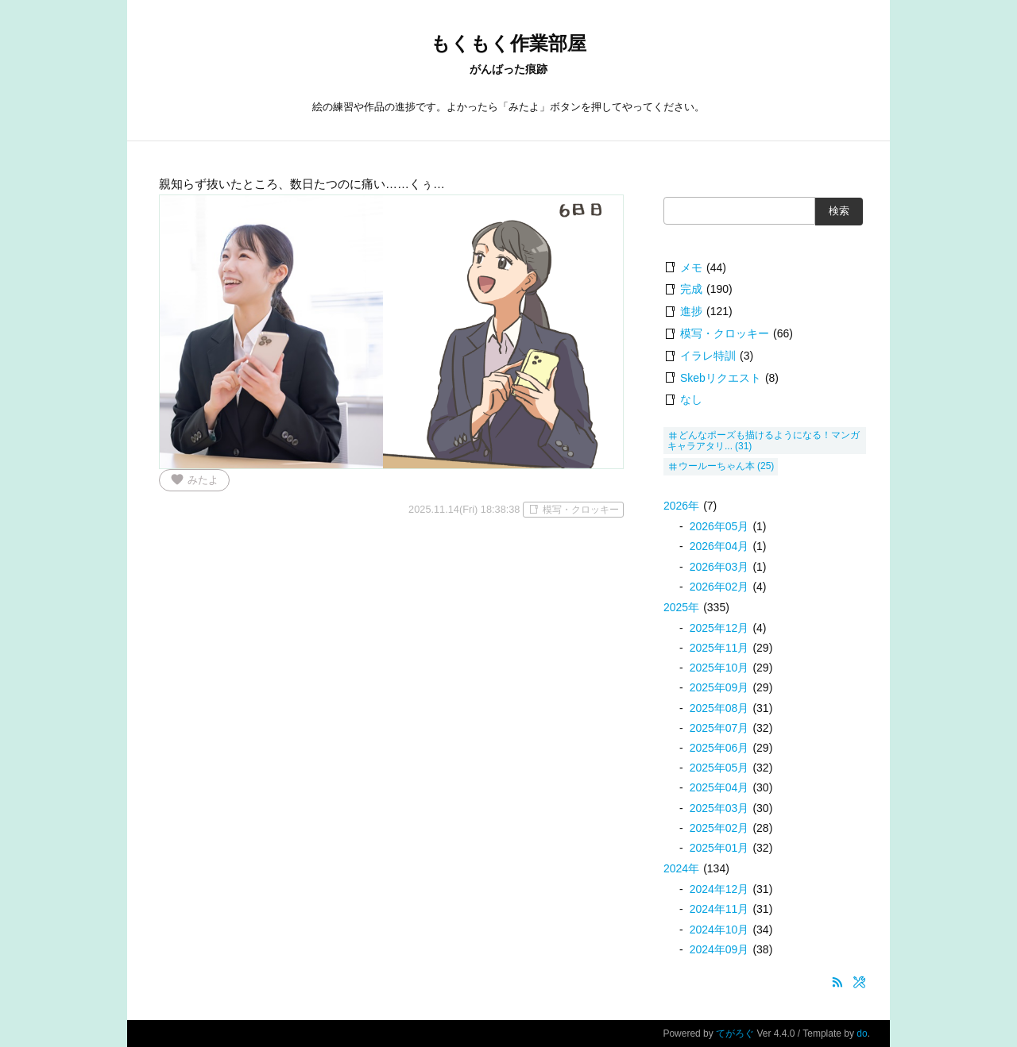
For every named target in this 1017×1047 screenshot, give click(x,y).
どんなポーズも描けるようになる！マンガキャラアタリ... (763, 440)
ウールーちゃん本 (717, 466)
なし (691, 399)
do (862, 1033)
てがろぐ (735, 1033)
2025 (681, 607)
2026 (681, 505)
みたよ (194, 479)
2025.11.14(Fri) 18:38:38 (464, 509)
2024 (681, 868)
